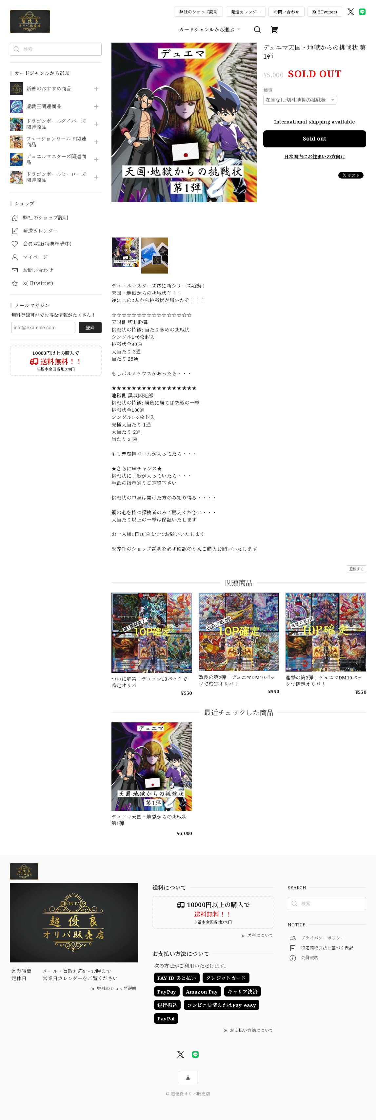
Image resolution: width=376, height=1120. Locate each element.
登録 (90, 327)
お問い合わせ (286, 12)
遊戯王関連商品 (43, 106)
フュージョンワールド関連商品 (56, 142)
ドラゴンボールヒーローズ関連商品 (56, 177)
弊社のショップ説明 (198, 12)
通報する (356, 568)
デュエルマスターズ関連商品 (56, 159)
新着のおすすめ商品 (48, 89)
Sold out (315, 138)
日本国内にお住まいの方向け (314, 156)
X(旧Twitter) (324, 12)
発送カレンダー (246, 12)
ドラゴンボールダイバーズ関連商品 (56, 124)
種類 (268, 90)
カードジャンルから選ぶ (210, 29)
